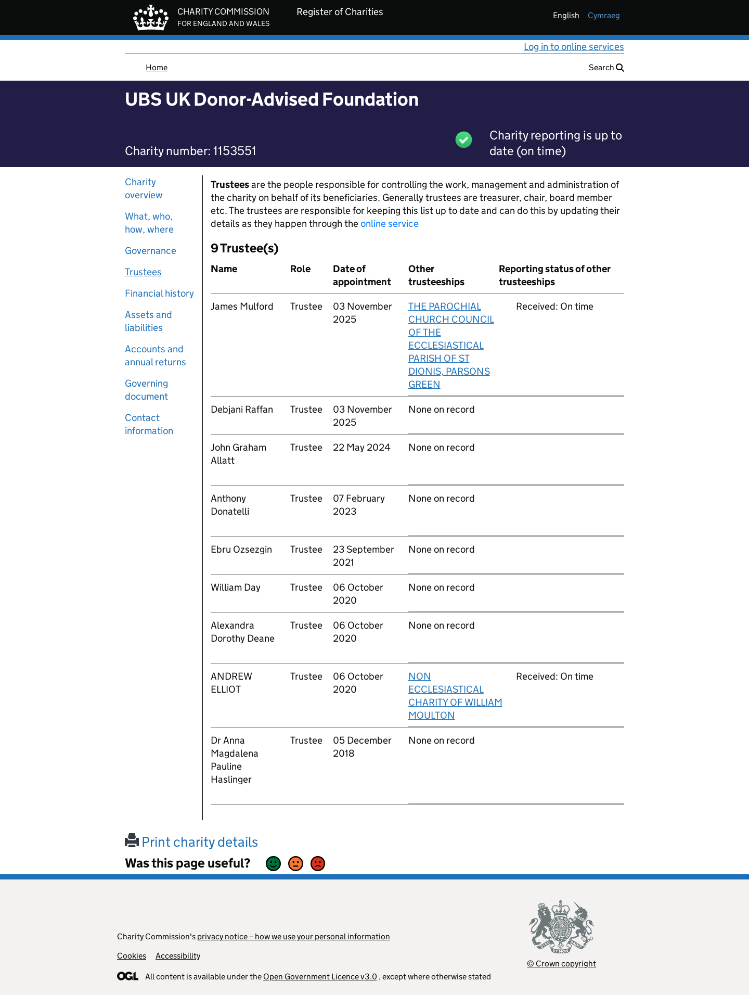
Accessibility (178, 956)
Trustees (143, 272)
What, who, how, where (149, 222)
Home (156, 67)
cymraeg (604, 15)
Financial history (159, 293)
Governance (150, 251)
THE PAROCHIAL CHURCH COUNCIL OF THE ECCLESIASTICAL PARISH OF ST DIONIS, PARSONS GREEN (451, 345)
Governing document (146, 389)
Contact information (149, 424)
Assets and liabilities (148, 321)
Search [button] (606, 67)
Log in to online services (574, 47)
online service (389, 223)
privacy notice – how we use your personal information (293, 936)
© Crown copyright (561, 963)
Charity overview (144, 188)
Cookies (131, 956)
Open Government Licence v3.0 (320, 976)
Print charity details (191, 841)
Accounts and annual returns (155, 355)
